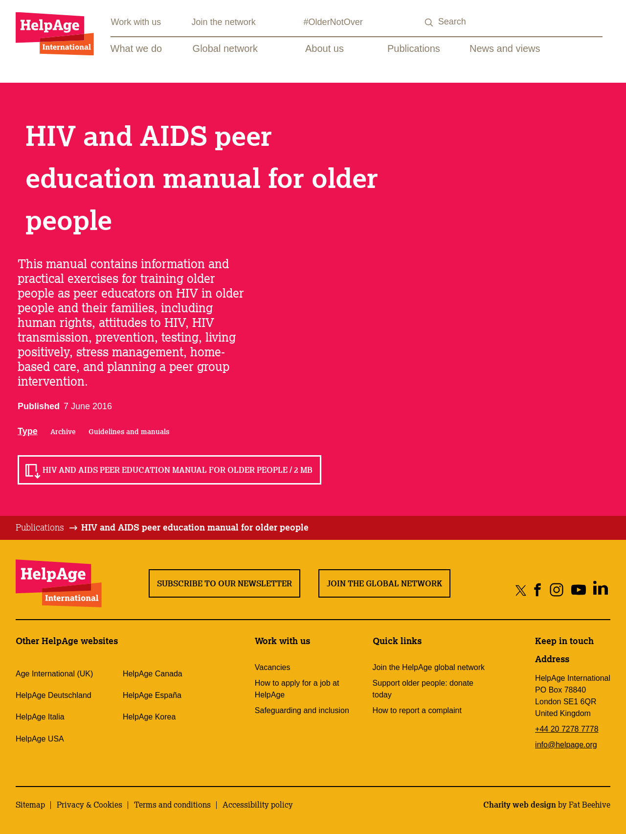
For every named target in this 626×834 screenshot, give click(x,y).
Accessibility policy (258, 804)
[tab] (47, 527)
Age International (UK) (54, 674)
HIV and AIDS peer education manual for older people (195, 527)
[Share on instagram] (556, 590)
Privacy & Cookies (89, 804)
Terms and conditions (172, 804)
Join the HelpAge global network (429, 667)
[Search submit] (429, 23)
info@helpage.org (566, 745)
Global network (225, 48)
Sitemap (30, 804)
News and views (505, 48)
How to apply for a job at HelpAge (297, 689)
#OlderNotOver (333, 22)
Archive (63, 432)
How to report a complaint (417, 710)
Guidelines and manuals (129, 432)
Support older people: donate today (423, 689)
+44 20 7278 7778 (566, 729)
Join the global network (384, 583)
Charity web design (519, 804)
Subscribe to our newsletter (224, 583)
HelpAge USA (40, 739)
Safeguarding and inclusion (302, 710)
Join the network (224, 22)
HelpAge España (152, 695)
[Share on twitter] (521, 590)
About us (324, 48)
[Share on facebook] (537, 590)
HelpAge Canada (152, 674)
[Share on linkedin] (600, 590)
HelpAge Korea (149, 717)
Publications (413, 48)
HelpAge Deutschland (53, 695)
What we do (136, 48)
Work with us (136, 22)
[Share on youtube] (578, 590)
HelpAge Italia (40, 717)
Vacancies (273, 667)
